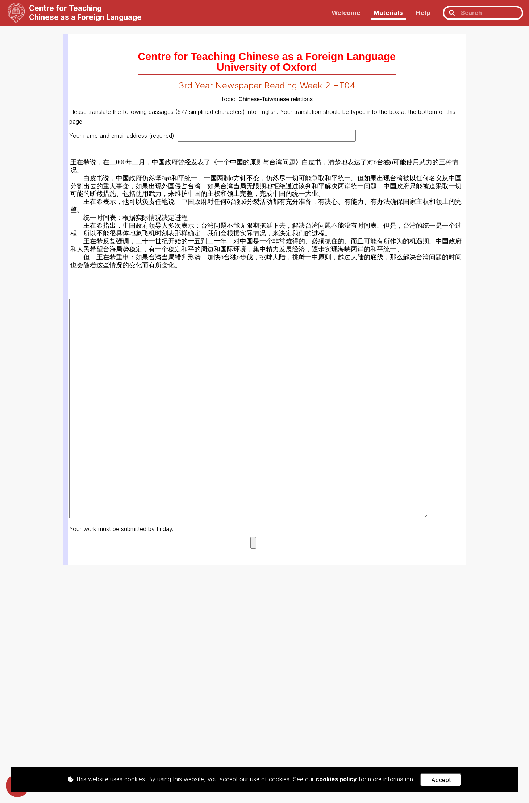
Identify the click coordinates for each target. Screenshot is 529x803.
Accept (441, 779)
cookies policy (336, 779)
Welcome (346, 12)
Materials (388, 12)
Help (423, 12)
